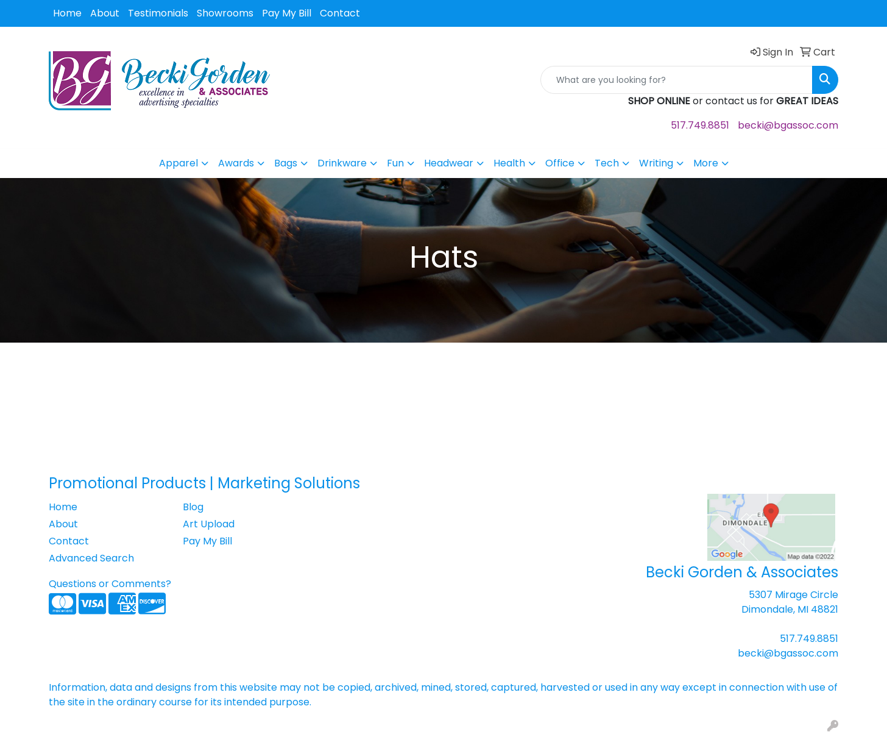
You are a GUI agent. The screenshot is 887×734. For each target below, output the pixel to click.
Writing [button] (656, 163)
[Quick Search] (676, 80)
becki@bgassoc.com (788, 125)
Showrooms (225, 13)
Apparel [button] (178, 163)
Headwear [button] (448, 163)
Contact (340, 13)
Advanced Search (91, 558)
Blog (193, 507)
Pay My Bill (286, 13)
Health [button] (509, 163)
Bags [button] (285, 163)
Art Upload (209, 524)
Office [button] (559, 163)
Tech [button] (607, 163)
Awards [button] (236, 163)
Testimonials (158, 13)
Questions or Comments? (110, 584)
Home (67, 13)
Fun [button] (395, 163)
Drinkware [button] (342, 163)
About (104, 13)
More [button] (705, 163)
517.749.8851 (700, 125)
